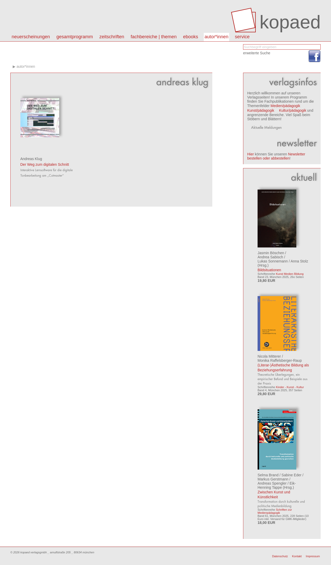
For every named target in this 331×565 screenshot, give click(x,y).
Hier (250, 154)
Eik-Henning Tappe (277, 485)
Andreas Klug (31, 159)
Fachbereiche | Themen (154, 36)
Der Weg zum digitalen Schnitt (44, 164)
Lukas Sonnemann (273, 261)
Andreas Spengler (272, 483)
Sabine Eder (292, 475)
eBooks (190, 36)
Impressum (313, 556)
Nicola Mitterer (269, 356)
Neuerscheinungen (31, 36)
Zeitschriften (111, 36)
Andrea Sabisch (270, 257)
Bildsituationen (269, 270)
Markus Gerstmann (273, 479)
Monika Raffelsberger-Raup (280, 360)
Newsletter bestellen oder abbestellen (276, 156)
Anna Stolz (299, 261)
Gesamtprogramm (74, 36)
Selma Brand (268, 475)
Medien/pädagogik (285, 106)
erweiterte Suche (256, 53)
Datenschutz (280, 556)
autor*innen (216, 36)
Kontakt (297, 556)
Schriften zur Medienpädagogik (275, 511)
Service (242, 36)
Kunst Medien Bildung (290, 273)
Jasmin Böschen (271, 253)
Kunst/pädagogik (260, 110)
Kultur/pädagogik (292, 110)
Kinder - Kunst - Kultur (290, 387)
